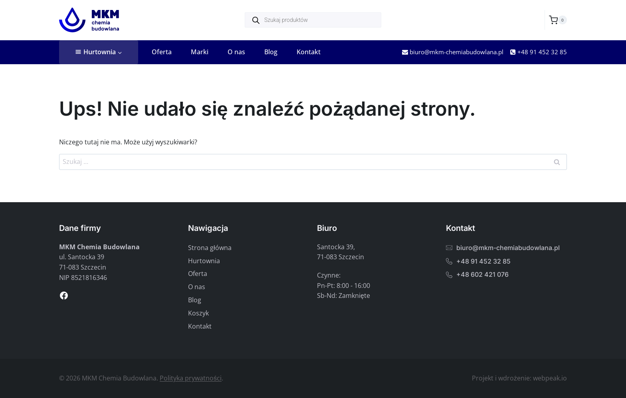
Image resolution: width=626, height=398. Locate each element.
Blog (270, 51)
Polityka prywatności (191, 378)
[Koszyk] (558, 20)
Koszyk (198, 313)
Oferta (162, 51)
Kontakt (309, 51)
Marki (199, 51)
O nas (236, 51)
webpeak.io (550, 378)
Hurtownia (204, 260)
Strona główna (210, 247)
